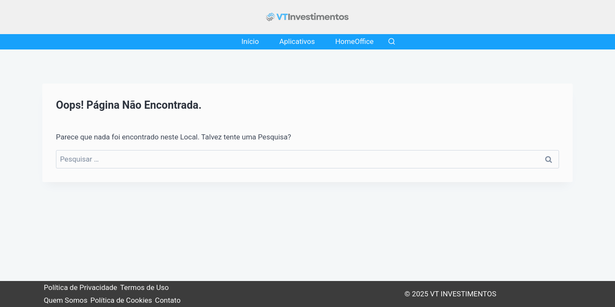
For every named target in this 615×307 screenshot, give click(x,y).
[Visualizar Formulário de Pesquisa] (391, 41)
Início (250, 41)
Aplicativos (297, 41)
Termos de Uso (144, 287)
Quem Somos (65, 300)
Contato (168, 300)
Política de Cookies (121, 300)
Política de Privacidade (80, 287)
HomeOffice (354, 41)
